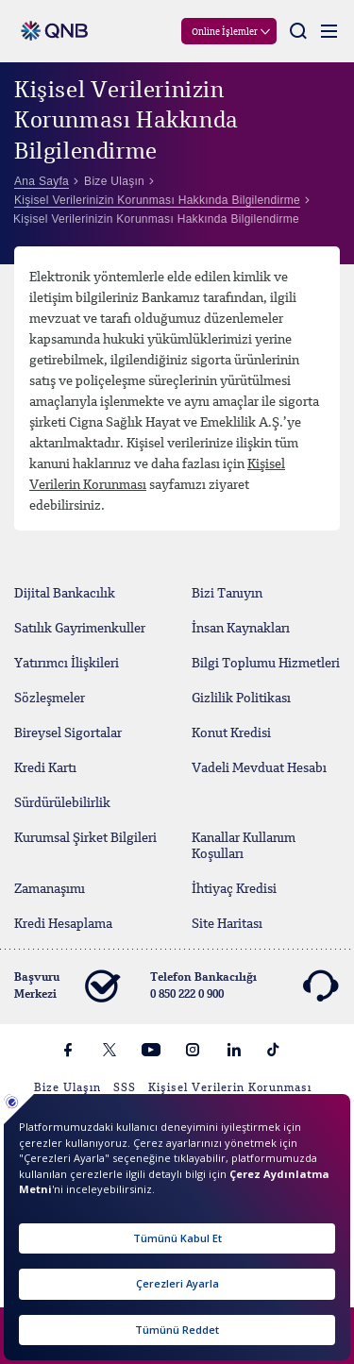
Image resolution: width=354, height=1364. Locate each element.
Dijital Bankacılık (64, 593)
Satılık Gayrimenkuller (79, 628)
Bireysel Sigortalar (68, 733)
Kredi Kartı (45, 768)
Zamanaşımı (49, 889)
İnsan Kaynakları (241, 628)
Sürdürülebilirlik (62, 803)
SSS (124, 1088)
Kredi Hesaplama (63, 924)
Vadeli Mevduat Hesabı (259, 768)
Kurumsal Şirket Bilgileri (85, 838)
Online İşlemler (225, 32)
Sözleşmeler (49, 698)
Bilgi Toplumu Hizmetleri (266, 663)
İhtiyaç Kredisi (234, 889)
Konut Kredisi (231, 733)
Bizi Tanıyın (227, 593)
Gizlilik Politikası (241, 698)
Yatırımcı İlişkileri (66, 663)
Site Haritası (227, 924)
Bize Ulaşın (67, 1088)
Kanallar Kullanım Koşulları (243, 846)
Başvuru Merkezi (66, 986)
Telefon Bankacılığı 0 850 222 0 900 (243, 986)
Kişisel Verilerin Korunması (230, 1088)
